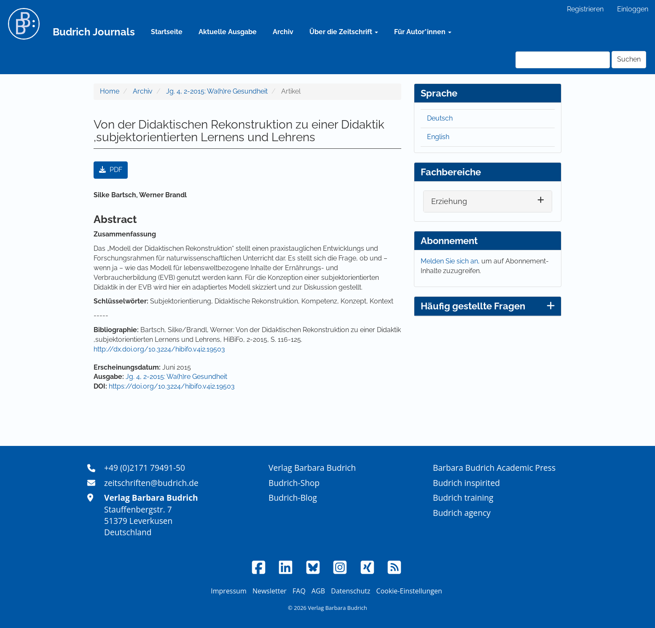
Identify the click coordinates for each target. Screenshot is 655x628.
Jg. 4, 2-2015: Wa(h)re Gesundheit (217, 91)
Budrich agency (462, 512)
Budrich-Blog (292, 497)
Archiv (283, 32)
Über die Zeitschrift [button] (343, 32)
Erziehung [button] (449, 201)
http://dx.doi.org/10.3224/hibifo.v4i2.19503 (159, 349)
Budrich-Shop (293, 482)
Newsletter (269, 591)
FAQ (299, 591)
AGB (318, 591)
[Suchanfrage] (562, 59)
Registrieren (585, 9)
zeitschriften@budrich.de (151, 482)
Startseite (167, 32)
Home (109, 91)
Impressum (228, 591)
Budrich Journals (94, 32)
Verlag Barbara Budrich (312, 467)
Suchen (629, 59)
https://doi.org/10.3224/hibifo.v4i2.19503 (172, 386)
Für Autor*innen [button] (422, 32)
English (438, 137)
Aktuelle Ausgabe (228, 32)
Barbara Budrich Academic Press (494, 467)
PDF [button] (110, 170)
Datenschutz (350, 591)
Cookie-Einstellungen (409, 591)
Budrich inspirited (466, 482)
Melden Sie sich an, (451, 261)
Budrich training (463, 497)
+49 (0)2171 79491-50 (144, 467)
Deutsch (440, 118)
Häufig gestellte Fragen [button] (488, 306)
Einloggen (632, 9)
